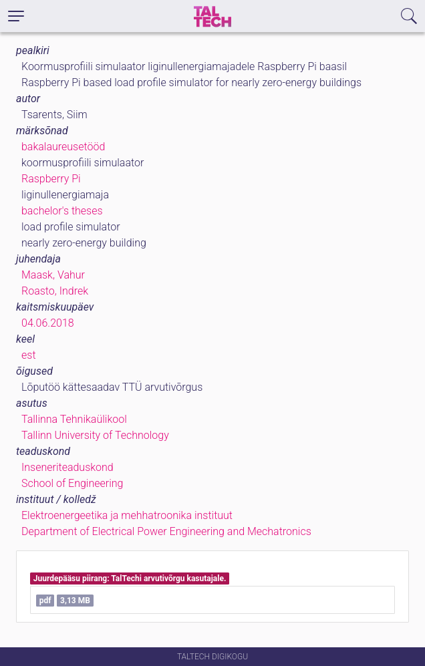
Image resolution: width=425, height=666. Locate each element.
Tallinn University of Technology (95, 435)
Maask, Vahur (53, 275)
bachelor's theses (62, 210)
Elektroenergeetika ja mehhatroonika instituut (127, 515)
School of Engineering (72, 483)
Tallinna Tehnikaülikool (74, 419)
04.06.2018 (47, 323)
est (28, 355)
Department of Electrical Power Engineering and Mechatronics (166, 531)
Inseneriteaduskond (67, 467)
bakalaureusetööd (63, 146)
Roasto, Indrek (54, 291)
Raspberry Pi (51, 178)
